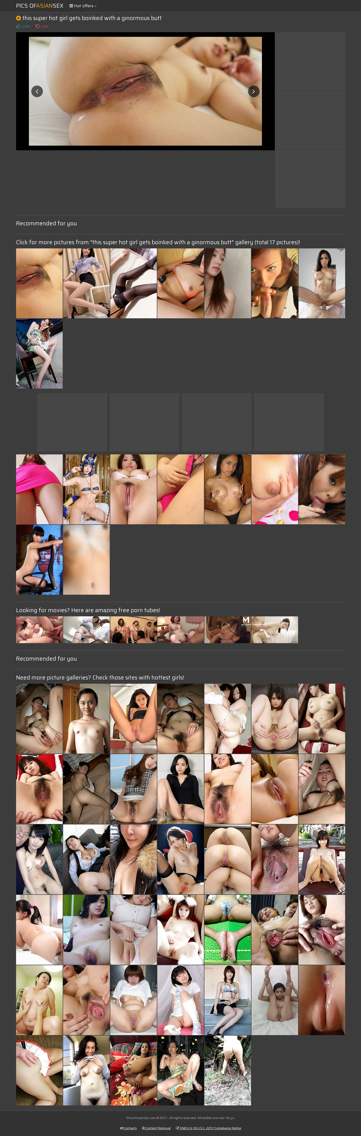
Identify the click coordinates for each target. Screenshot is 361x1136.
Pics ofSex (39, 5)
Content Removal (156, 1128)
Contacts (128, 1128)
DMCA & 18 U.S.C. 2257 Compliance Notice (208, 1128)
